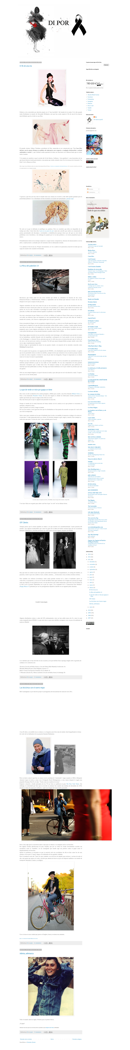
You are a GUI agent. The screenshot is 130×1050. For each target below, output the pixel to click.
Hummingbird (92, 354)
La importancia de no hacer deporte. (97, 403)
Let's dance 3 (91, 369)
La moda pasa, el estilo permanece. (97, 368)
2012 (89, 557)
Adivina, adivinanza (27, 953)
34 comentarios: (38, 379)
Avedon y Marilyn (92, 252)
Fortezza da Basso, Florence (95, 507)
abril (91, 582)
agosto (91, 572)
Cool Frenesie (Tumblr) (94, 266)
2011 (89, 559)
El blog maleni (92, 304)
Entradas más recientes (26, 1039)
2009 (89, 612)
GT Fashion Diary (93, 348)
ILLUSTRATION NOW (94, 513)
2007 (89, 618)
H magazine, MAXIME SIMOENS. (96, 387)
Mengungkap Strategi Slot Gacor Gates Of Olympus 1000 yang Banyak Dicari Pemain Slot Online (97, 521)
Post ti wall (90, 105)
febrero (92, 587)
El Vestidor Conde (93, 326)
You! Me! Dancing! (93, 534)
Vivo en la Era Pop (93, 518)
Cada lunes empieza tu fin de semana (97, 350)
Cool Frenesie (92, 259)
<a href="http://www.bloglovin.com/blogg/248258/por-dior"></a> (94, 73)
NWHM (90, 461)
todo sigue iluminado (93, 512)
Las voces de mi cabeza (94, 401)
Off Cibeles (24, 522)
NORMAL (91, 453)
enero (91, 607)
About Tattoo (91, 413)
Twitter (89, 110)
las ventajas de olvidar (94, 394)
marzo (91, 585)
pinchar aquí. (70, 198)
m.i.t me (90, 423)
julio (91, 574)
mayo (91, 580)
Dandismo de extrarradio (95, 269)
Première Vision (37, 395)
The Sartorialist (92, 506)
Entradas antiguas (77, 1039)
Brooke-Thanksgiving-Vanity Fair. (96, 454)
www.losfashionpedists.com (95, 527)
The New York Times (72, 784)
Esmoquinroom (92, 332)
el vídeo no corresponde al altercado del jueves (59, 166)
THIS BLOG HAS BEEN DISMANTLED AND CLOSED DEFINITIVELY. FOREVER (96, 478)
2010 (89, 610)
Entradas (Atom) (31, 1042)
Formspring (91, 99)
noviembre (92, 564)
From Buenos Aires (93, 340)
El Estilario (91, 310)
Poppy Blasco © (24, 586)
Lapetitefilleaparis (93, 385)
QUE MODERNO (93, 490)
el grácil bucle (92, 318)
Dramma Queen (92, 302)
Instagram (90, 101)
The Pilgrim (91, 500)
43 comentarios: (38, 255)
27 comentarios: (38, 677)
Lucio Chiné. (91, 417)
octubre (92, 567)
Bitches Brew (91, 250)
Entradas (90, 189)
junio (91, 577)
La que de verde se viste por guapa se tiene (36, 389)
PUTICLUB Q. (92, 484)
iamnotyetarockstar (93, 362)
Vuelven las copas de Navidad (95, 246)
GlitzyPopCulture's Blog (94, 346)
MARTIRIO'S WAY (93, 429)
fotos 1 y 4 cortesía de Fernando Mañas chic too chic (29, 938)
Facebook (90, 97)
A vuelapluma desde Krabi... (95, 448)
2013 (89, 554)
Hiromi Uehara (91, 363)
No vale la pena (92, 322)
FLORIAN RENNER (93, 485)
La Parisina (91, 374)
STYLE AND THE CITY (95, 493)
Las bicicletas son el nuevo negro (32, 687)
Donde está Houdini (93, 299)
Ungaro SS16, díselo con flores (95, 425)
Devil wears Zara (92, 284)
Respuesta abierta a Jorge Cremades (96, 470)
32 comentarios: (38, 512)
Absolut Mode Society (93, 94)
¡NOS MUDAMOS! (93, 375)
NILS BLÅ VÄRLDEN (94, 447)
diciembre (92, 561)
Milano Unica (76, 393)
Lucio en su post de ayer (46, 231)
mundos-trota (91, 444)
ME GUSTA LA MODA (94, 437)
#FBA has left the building (94, 341)
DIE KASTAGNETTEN (94, 291)
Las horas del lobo (93, 391)
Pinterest (90, 103)
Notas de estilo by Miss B (95, 459)
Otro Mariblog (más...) (94, 469)
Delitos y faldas (92, 277)
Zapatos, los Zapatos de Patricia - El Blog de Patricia (97, 541)
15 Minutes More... (92, 502)
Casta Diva (91, 256)
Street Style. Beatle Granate (95, 328)
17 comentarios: (38, 1032)
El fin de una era (26, 65)
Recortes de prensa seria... (94, 306)
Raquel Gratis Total (50, 1027)
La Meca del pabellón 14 (29, 265)
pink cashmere (92, 475)
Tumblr (89, 108)
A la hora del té (92, 244)
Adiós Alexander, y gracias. (94, 419)
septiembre (93, 569)
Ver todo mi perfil (98, 119)
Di (96, 117)
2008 (89, 615)
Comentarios (91, 192)
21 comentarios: (38, 943)
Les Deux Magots (92, 407)
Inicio (52, 1039)
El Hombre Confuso (93, 321)
